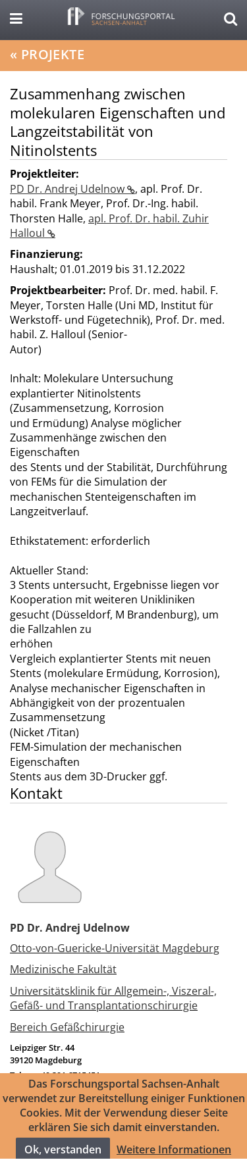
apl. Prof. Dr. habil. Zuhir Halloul (109, 225)
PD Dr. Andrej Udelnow (68, 189)
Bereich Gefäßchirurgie (67, 1027)
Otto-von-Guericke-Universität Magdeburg (114, 948)
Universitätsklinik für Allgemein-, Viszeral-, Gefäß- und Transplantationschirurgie (113, 998)
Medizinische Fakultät (63, 969)
